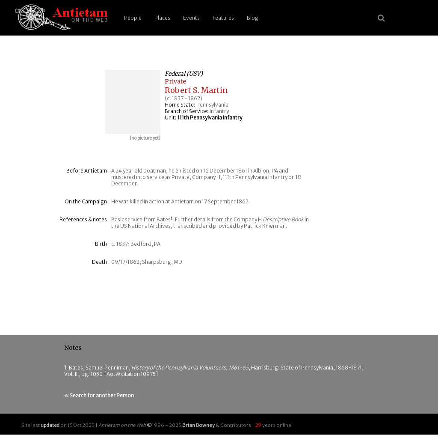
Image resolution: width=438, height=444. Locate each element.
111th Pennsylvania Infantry (210, 117)
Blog (252, 18)
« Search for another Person (99, 395)
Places (162, 18)
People (133, 18)
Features (223, 18)
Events (191, 18)
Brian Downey (198, 425)
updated (50, 425)
